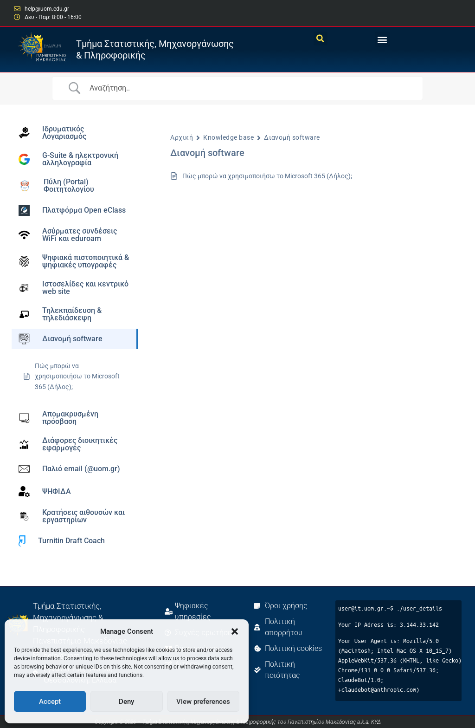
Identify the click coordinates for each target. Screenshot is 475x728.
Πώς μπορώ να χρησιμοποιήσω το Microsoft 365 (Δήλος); (267, 176)
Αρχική (181, 137)
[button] (234, 631)
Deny (126, 701)
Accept (50, 701)
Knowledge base (228, 137)
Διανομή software (292, 137)
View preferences (203, 701)
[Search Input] (253, 88)
